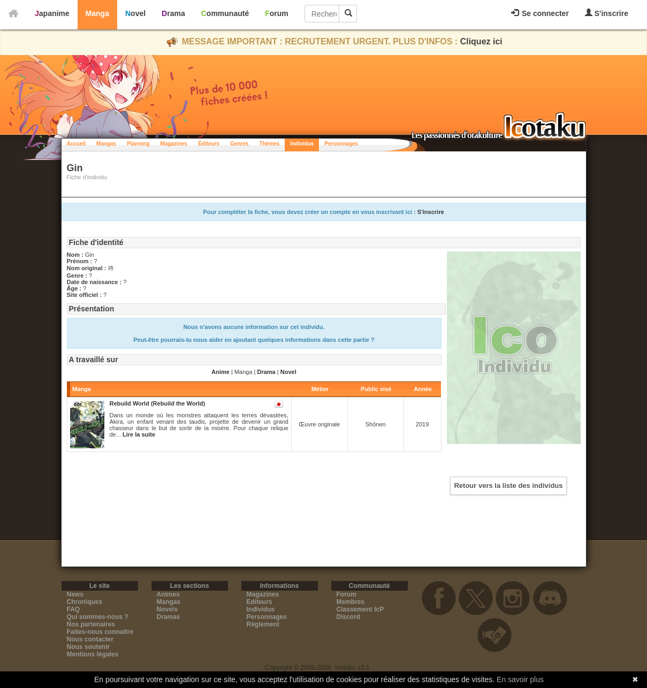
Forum (276, 13)
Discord (349, 617)
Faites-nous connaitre (100, 632)
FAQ (73, 609)
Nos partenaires (91, 624)
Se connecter (540, 13)
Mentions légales (93, 654)
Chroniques (85, 602)
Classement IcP (360, 609)
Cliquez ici (481, 41)
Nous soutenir (88, 647)
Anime (220, 372)
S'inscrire (606, 13)
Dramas (168, 617)
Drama (173, 13)
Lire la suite (139, 434)
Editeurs (259, 602)
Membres (351, 602)
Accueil (76, 144)
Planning (138, 144)
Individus (302, 144)
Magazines (174, 144)
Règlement (263, 624)
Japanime (52, 13)
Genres (239, 144)
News (75, 594)
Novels (167, 609)
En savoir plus (520, 679)
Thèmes (270, 144)
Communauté (225, 13)
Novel (135, 13)
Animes (168, 594)
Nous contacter (90, 639)
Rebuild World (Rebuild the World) (157, 403)
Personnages (341, 144)
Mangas (106, 144)
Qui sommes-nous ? (97, 617)
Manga (97, 13)
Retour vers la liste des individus (508, 485)
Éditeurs (208, 144)
